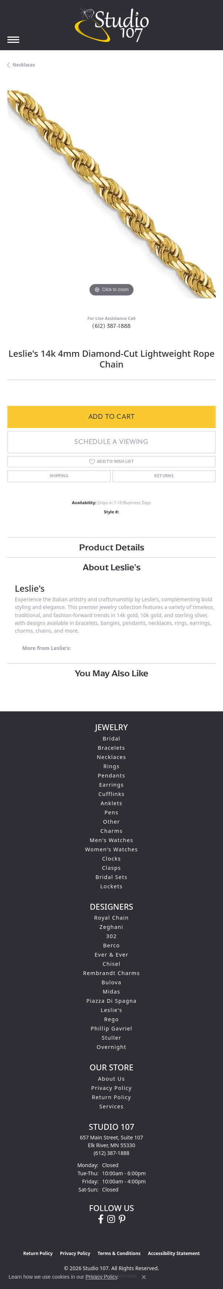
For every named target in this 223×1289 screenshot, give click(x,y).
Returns (163, 476)
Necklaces (24, 65)
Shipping (59, 476)
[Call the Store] (111, 1152)
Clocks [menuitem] (111, 858)
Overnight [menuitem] (111, 1046)
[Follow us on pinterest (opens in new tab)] (122, 1219)
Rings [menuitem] (111, 766)
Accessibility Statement (174, 1253)
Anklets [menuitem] (111, 803)
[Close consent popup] (144, 1277)
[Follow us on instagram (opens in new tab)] (111, 1219)
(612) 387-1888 (111, 326)
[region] (111, 194)
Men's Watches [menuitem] (111, 840)
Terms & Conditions (119, 1253)
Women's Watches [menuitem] (111, 849)
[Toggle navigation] (13, 39)
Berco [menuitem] (111, 945)
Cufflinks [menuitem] (111, 793)
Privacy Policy (111, 1087)
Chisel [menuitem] (111, 963)
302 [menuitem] (111, 936)
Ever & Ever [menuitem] (112, 954)
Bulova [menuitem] (112, 982)
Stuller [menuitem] (111, 1037)
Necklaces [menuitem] (111, 756)
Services (111, 1106)
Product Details (111, 547)
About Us (111, 1078)
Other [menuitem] (111, 821)
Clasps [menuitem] (111, 867)
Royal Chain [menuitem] (111, 917)
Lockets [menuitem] (111, 886)
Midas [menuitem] (111, 991)
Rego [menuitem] (111, 1019)
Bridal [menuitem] (112, 738)
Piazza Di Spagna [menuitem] (111, 1000)
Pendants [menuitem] (111, 775)
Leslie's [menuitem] (111, 1009)
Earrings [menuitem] (111, 784)
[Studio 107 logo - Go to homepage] (112, 24)
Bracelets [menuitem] (111, 747)
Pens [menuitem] (111, 812)
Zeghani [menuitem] (111, 926)
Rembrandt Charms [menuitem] (111, 973)
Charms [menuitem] (111, 830)
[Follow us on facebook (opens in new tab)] (101, 1219)
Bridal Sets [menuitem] (111, 877)
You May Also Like (111, 673)
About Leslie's (112, 567)
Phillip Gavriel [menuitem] (111, 1028)
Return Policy (111, 1097)
